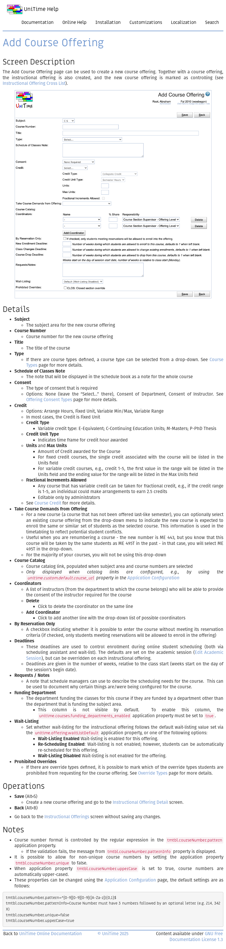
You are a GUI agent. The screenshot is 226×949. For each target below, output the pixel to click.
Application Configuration (153, 578)
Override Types (152, 773)
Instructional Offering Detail (140, 802)
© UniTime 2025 (113, 933)
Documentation (37, 22)
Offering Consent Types (49, 399)
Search (212, 22)
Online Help (74, 22)
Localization (183, 22)
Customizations (145, 22)
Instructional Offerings (66, 816)
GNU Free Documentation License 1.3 (196, 936)
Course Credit (47, 503)
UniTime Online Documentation (50, 933)
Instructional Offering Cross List (34, 83)
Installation (108, 22)
